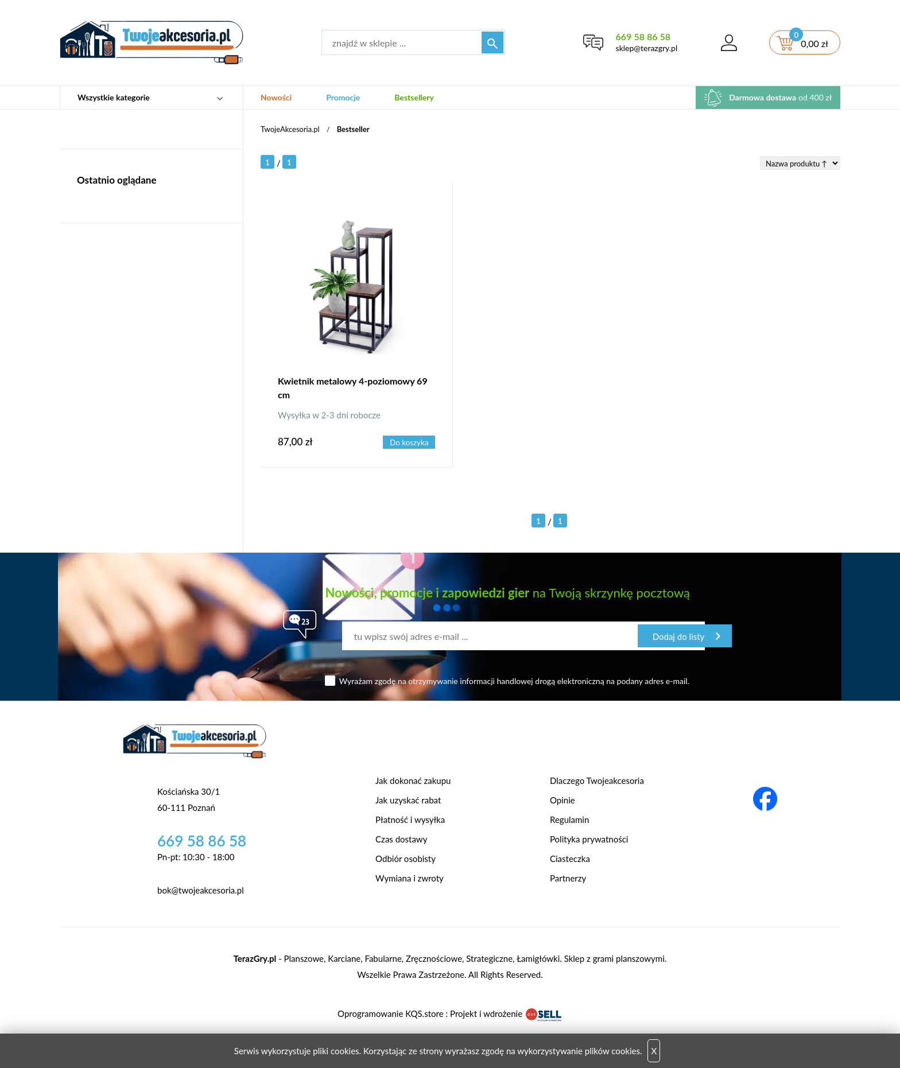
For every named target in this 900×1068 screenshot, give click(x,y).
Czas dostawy (401, 839)
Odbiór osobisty (405, 858)
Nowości (276, 97)
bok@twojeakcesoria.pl (200, 890)
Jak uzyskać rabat (408, 800)
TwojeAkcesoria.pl (290, 129)
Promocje (343, 97)
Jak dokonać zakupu (413, 780)
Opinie (562, 800)
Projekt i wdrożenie (506, 1013)
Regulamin (569, 819)
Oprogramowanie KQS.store (390, 1013)
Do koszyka (409, 442)
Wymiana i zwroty (409, 878)
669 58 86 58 (643, 36)
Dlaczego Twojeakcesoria (597, 780)
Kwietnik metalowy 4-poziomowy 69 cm (353, 387)
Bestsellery (414, 97)
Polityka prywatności (589, 839)
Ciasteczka (570, 858)
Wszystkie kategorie (113, 97)
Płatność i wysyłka (410, 819)
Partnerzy (568, 878)
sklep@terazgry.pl (647, 48)
